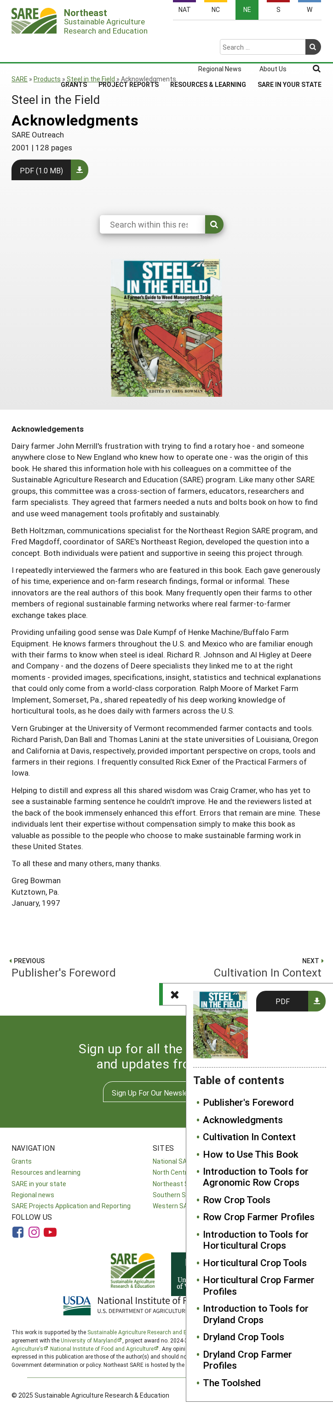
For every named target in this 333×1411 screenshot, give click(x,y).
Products (47, 78)
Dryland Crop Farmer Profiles (247, 1359)
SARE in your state (38, 1183)
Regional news (32, 1194)
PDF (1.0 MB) (41, 170)
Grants (74, 48)
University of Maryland (89, 1340)
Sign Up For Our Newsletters (158, 1092)
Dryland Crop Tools (243, 1336)
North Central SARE (181, 1172)
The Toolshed (232, 1382)
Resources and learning (45, 1172)
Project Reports (128, 48)
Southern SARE (175, 1194)
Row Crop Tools (236, 1199)
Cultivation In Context (249, 1136)
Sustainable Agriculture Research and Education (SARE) (157, 1332)
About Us (273, 33)
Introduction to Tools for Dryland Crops (256, 1313)
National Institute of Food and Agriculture (102, 1348)
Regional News (219, 33)
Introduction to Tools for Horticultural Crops (256, 1239)
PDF (283, 1001)
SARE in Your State (290, 48)
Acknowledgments (243, 1119)
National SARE (174, 1161)
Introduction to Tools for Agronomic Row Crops (256, 1176)
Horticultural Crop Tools (255, 1262)
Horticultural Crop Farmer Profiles (259, 1285)
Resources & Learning (208, 48)
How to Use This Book (251, 1154)
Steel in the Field (91, 78)
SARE (19, 78)
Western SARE (174, 1205)
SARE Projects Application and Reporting (71, 1205)
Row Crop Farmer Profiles (259, 1216)
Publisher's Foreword (248, 1102)
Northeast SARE (177, 1183)
